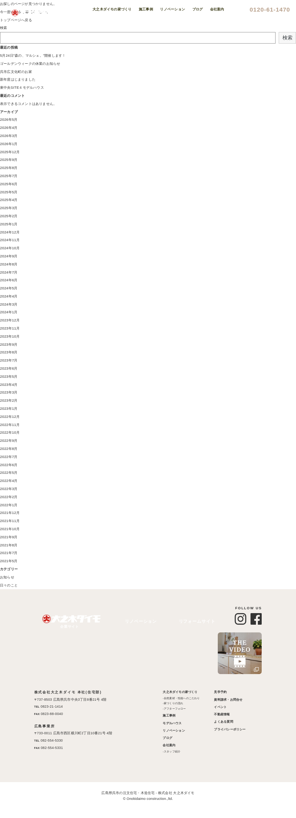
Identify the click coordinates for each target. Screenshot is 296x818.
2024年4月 (8, 296)
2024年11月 (9, 240)
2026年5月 (8, 119)
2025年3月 (8, 208)
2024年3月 (8, 304)
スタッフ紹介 (172, 752)
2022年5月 (8, 472)
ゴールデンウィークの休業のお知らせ (30, 63)
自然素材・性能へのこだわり (182, 698)
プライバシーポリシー (230, 729)
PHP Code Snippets (118, 813)
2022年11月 (9, 425)
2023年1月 (8, 408)
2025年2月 (8, 216)
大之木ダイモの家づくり (180, 692)
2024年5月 (8, 288)
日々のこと (9, 585)
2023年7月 (8, 360)
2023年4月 (8, 384)
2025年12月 (9, 152)
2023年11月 (9, 328)
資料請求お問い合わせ (281, 56)
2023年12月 (9, 320)
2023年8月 (8, 352)
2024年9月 (8, 256)
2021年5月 (8, 561)
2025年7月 (8, 176)
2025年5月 (8, 192)
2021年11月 (9, 521)
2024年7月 (8, 272)
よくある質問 (223, 722)
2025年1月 (8, 224)
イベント (220, 707)
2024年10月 (9, 248)
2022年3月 (8, 489)
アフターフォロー (175, 709)
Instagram (280, 130)
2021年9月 (8, 537)
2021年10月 (9, 529)
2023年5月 (8, 376)
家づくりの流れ (173, 703)
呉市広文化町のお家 (16, 71)
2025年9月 (8, 159)
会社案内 (169, 745)
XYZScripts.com (181, 813)
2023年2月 (8, 400)
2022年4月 (8, 480)
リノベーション (141, 621)
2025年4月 (8, 200)
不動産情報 (222, 714)
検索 (3, 27)
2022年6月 (8, 465)
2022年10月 (9, 432)
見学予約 (220, 692)
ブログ (168, 738)
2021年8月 (8, 545)
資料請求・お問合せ (228, 700)
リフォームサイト (199, 621)
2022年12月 (9, 416)
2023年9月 (8, 344)
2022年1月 (8, 505)
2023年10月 (9, 336)
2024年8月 (8, 264)
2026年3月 (8, 136)
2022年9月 (8, 440)
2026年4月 (8, 127)
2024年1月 (8, 312)
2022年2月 (8, 497)
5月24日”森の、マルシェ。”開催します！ (32, 55)
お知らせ (7, 577)
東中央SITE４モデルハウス (22, 87)
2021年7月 (8, 553)
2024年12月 (9, 232)
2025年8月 (8, 168)
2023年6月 (8, 368)
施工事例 (169, 715)
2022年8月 (8, 448)
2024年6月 (8, 280)
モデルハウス (172, 723)
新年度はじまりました (17, 79)
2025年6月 (8, 184)
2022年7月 (8, 457)
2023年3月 (8, 392)
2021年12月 (9, 512)
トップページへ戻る (16, 20)
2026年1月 (8, 144)
